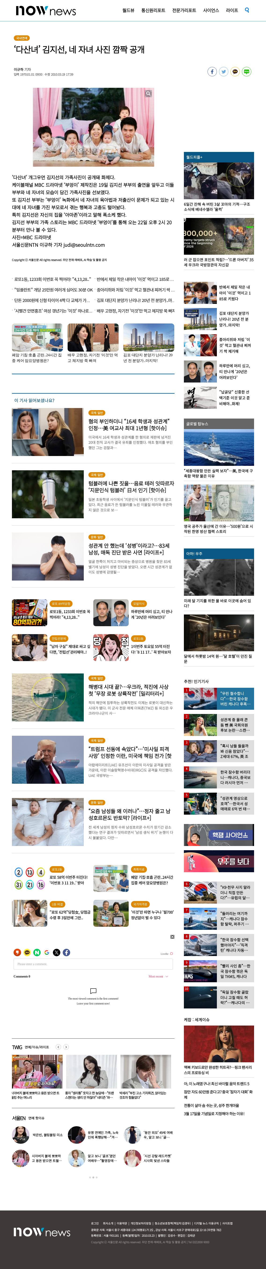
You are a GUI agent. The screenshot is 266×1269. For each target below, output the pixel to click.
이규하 (19, 69)
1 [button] (90, 1177)
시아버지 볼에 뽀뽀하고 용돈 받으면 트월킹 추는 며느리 (89, 1095)
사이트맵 (227, 1223)
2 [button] (93, 1177)
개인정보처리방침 (141, 1223)
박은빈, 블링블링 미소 (47, 1135)
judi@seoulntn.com (84, 244)
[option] (35, 1078)
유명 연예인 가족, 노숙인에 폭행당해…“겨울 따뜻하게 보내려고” (103, 1137)
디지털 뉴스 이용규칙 (206, 1223)
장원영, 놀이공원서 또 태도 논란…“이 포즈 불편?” (34, 1095)
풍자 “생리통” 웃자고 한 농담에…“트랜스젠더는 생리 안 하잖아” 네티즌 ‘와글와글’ (143, 1097)
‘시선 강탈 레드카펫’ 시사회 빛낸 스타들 (157, 1158)
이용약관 (122, 1223)
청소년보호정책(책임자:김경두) (173, 1223)
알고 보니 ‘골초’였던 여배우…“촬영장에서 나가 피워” (102, 1161)
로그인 (95, 1223)
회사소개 (108, 1223)
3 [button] (97, 1177)
